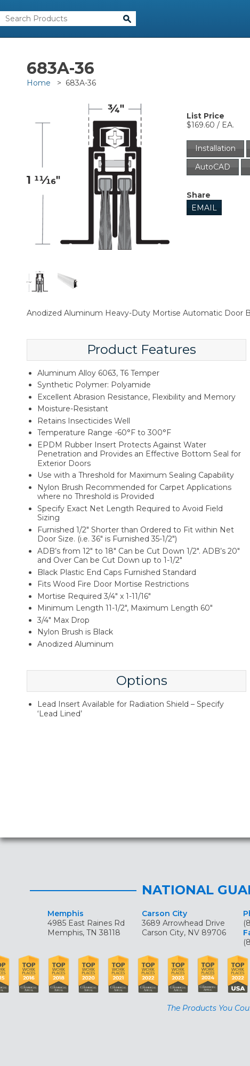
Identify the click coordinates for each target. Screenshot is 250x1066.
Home (39, 83)
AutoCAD (212, 167)
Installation (215, 148)
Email (204, 208)
